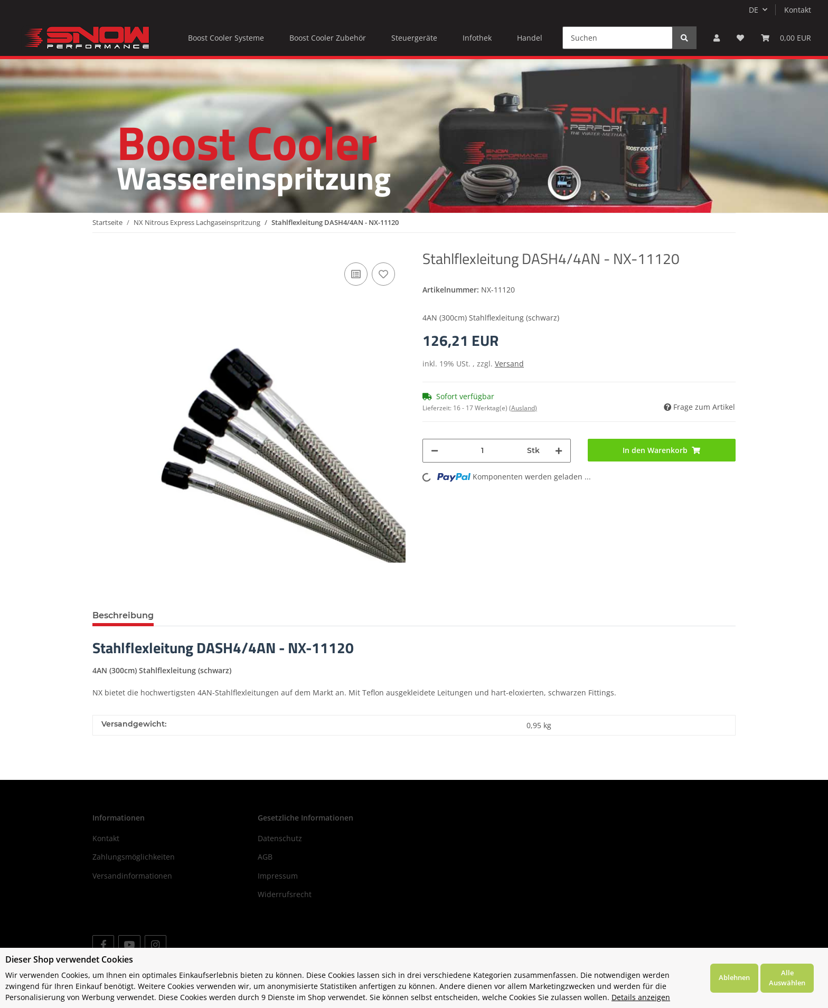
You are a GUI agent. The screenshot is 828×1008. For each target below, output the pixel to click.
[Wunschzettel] (740, 38)
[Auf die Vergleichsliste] (356, 274)
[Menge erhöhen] (558, 450)
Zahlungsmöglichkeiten (133, 857)
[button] (716, 38)
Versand (509, 364)
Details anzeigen (640, 997)
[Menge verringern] (434, 450)
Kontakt (797, 10)
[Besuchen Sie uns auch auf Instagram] (155, 944)
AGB (265, 857)
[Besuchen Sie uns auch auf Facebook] (103, 944)
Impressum (278, 876)
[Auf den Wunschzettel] (383, 274)
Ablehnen (734, 977)
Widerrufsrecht (285, 894)
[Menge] (483, 450)
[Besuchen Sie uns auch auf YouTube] (129, 944)
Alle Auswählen (787, 978)
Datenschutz (280, 838)
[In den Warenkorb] (662, 450)
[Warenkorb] (786, 38)
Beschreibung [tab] (123, 615)
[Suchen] (617, 37)
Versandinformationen (132, 876)
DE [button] (753, 10)
